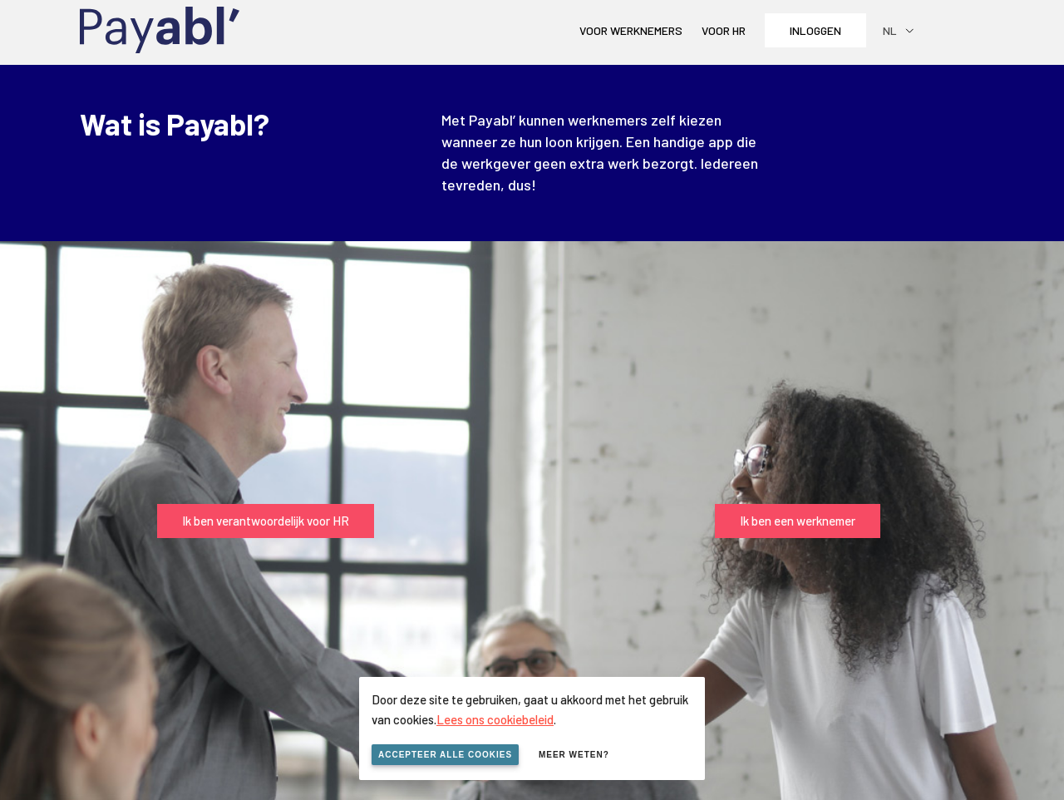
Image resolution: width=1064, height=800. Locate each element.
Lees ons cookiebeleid (495, 719)
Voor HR (724, 30)
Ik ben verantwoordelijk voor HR (265, 520)
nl (890, 30)
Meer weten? (574, 754)
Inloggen (815, 30)
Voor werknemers (630, 30)
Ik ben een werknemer (797, 520)
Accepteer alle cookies (445, 754)
